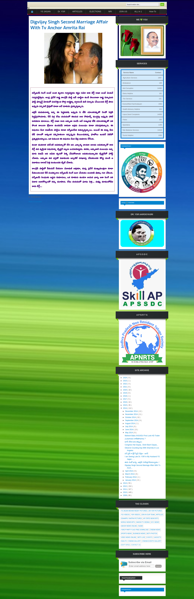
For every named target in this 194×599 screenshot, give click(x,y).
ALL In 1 (138, 11)
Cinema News (155, 530)
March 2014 (130, 474)
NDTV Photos (152, 533)
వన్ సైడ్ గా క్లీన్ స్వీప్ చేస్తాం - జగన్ (136, 454)
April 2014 (129, 471)
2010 (125, 492)
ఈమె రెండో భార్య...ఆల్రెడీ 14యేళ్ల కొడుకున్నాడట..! (142, 462)
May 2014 (129, 433)
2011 (125, 489)
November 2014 (131, 414)
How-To (152, 11)
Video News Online (128, 537)
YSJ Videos (125, 514)
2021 (125, 387)
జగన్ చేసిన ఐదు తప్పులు (133, 442)
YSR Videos (135, 514)
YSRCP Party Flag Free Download (135, 530)
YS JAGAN (46, 11)
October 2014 (130, 417)
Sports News (126, 533)
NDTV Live (141, 537)
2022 (125, 384)
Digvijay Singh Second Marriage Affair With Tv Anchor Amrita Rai (69, 25)
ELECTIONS (95, 11)
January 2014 (130, 480)
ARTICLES (77, 11)
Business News (139, 533)
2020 (125, 390)
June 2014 (129, 430)
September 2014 (131, 420)
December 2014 (131, 411)
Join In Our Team (148, 514)
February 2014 (131, 477)
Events (149, 537)
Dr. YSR (61, 11)
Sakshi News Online (129, 526)
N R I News (155, 522)
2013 (125, 483)
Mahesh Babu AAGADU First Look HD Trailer (142, 436)
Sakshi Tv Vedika (143, 522)
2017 (125, 399)
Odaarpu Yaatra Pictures (131, 518)
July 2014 (129, 426)
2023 (125, 381)
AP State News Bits (150, 518)
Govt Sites (125, 545)
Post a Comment (35, 202)
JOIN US (123, 11)
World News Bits (128, 522)
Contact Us (135, 545)
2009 (125, 495)
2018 (125, 396)
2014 (125, 408)
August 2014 (130, 423)
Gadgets (157, 537)
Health (124, 541)
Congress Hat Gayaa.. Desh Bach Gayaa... (141, 445)
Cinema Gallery (134, 541)
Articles (159, 514)
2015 (125, 405)
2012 (125, 486)
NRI (110, 11)
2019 (125, 393)
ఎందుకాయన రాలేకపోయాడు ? (135, 439)
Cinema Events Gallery (151, 541)
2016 (125, 402)
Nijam (140, 526)
